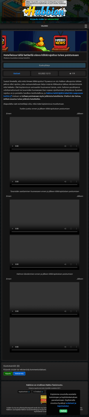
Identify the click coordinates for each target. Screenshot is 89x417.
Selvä (63, 411)
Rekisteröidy (19, 374)
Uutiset (16, 73)
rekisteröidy (52, 19)
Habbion (27, 6)
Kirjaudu (8, 374)
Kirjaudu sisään (37, 19)
